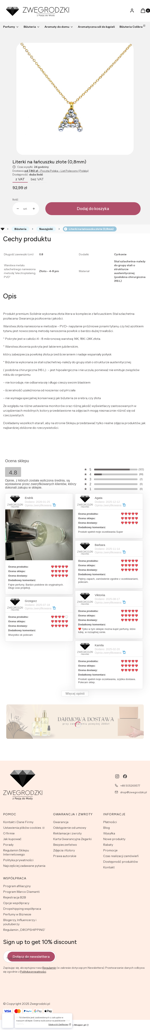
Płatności (110, 822)
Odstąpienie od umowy (69, 828)
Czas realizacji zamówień (121, 856)
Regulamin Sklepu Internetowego (16, 852)
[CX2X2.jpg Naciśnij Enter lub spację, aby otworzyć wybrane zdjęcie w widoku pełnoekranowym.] (75, 99)
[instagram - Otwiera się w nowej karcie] (117, 776)
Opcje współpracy (16, 903)
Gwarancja (60, 822)
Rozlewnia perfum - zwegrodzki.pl (2, 229)
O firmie (9, 833)
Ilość (15, 199)
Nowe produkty (114, 839)
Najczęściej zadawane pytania (24, 866)
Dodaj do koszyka (93, 208)
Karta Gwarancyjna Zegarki (72, 839)
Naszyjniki (46, 229)
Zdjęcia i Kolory (64, 850)
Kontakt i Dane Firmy (18, 822)
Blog (106, 828)
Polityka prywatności (18, 860)
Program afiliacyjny (17, 886)
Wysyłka (109, 833)
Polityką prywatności (33, 971)
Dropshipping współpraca (22, 909)
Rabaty (108, 845)
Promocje (110, 850)
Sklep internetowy (70, 1024)
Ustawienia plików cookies (22, 828)
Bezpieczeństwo (65, 845)
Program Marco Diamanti (21, 892)
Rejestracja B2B (14, 897)
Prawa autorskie (64, 856)
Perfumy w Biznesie (17, 914)
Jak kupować (12, 839)
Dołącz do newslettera (31, 956)
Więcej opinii (75, 693)
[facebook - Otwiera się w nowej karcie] (125, 776)
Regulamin (49, 967)
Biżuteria (20, 229)
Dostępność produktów (120, 862)
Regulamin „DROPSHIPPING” (24, 930)
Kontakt (109, 867)
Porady (8, 845)
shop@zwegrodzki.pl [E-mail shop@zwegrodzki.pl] (133, 792)
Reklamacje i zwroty (67, 833)
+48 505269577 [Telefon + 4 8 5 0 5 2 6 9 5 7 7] (130, 785)
